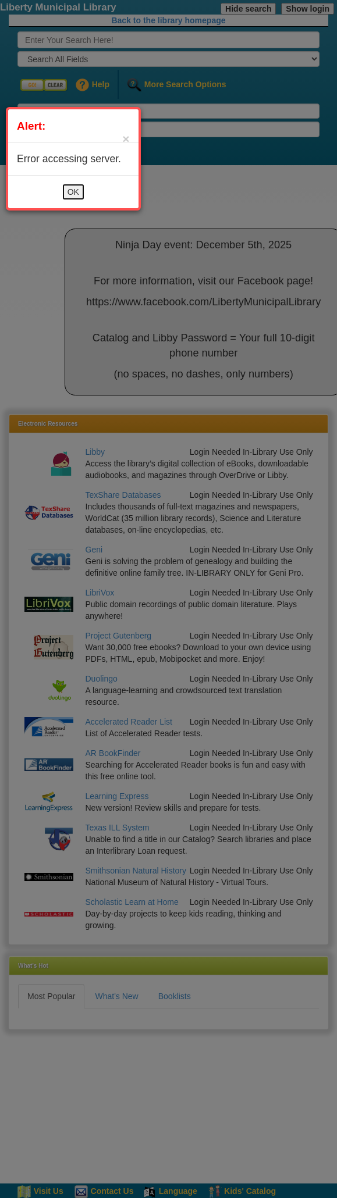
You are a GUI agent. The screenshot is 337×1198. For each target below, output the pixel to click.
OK (73, 192)
